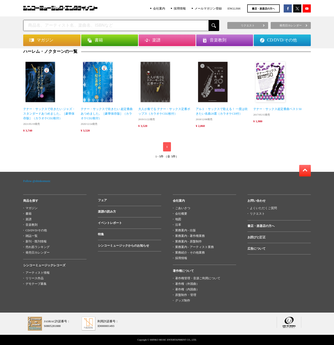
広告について (256, 248)
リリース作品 (35, 278)
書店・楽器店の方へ (263, 8)
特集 (101, 234)
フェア (102, 200)
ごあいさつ (182, 208)
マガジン (32, 208)
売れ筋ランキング (38, 247)
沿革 (178, 224)
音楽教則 (32, 224)
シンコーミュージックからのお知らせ (123, 245)
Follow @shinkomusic (37, 181)
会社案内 (159, 8)
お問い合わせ (256, 200)
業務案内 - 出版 (185, 230)
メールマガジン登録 (208, 8)
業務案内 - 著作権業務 (190, 236)
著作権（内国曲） (187, 289)
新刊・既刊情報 (36, 241)
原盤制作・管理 (185, 295)
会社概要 (181, 213)
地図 (178, 219)
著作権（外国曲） (187, 283)
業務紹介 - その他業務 (190, 252)
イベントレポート (110, 223)
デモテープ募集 (36, 283)
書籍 (29, 213)
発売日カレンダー (38, 252)
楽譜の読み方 (107, 211)
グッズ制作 (182, 300)
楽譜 (29, 219)
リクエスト (257, 213)
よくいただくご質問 (263, 208)
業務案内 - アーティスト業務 (194, 247)
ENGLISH (234, 8)
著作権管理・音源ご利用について (197, 278)
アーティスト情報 (38, 272)
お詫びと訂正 (256, 237)
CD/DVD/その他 (36, 230)
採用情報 (180, 8)
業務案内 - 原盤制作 (188, 241)
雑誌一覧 (32, 236)
